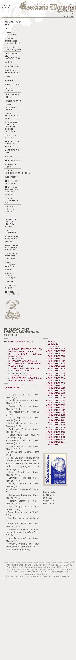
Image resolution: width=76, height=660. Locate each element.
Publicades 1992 (56, 432)
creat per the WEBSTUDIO (56, 576)
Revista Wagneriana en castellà (12, 107)
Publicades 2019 (56, 366)
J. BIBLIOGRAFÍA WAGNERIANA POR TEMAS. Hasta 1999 (25, 379)
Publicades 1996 (56, 422)
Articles (8, 156)
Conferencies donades (13, 96)
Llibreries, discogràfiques (12, 293)
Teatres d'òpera (12, 84)
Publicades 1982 (56, 437)
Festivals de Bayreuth (10, 165)
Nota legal (62, 567)
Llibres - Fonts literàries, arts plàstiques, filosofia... (11, 190)
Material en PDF (12, 151)
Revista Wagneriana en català (12, 115)
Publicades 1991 (56, 434)
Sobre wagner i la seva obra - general (12, 238)
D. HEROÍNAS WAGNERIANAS (22, 361)
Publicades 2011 (56, 385)
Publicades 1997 (56, 420)
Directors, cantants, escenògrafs (11, 275)
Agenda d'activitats (12, 33)
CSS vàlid (33, 576)
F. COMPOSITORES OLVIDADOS (23, 368)
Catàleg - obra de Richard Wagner (10, 222)
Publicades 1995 (56, 425)
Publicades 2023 (56, 356)
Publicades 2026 (56, 349)
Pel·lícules (10, 281)
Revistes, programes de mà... (11, 200)
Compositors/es (12, 66)
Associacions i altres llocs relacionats (12, 255)
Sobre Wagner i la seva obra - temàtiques (12, 247)
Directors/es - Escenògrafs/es (12, 71)
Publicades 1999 (56, 415)
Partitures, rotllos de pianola (10, 208)
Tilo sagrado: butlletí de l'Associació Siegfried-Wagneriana (11, 126)
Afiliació (10, 28)
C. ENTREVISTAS (16, 359)
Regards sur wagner (10, 136)
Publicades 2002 (56, 407)
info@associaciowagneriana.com (37, 567)
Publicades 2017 (56, 371)
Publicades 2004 (56, 403)
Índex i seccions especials (53, 344)
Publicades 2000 (56, 412)
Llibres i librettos (12, 160)
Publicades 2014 (56, 378)
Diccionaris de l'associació (12, 55)
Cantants (9, 62)
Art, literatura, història (11, 286)
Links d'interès (10, 231)
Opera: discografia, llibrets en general (10, 265)
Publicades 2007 (56, 395)
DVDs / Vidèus (11, 177)
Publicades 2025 (56, 351)
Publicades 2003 (56, 405)
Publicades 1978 (56, 439)
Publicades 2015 (56, 376)
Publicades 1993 (56, 430)
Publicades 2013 (56, 380)
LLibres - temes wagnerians (12, 182)
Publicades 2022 (56, 358)
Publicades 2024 (56, 353)
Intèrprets (9, 80)
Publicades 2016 (56, 373)
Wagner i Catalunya (9, 89)
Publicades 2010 (56, 388)
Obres (7, 76)
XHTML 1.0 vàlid (15, 576)
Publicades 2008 (56, 393)
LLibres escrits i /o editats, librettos (12, 143)
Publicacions (13, 101)
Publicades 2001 (56, 410)
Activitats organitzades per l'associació (12, 40)
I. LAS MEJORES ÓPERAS (20, 376)
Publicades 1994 (56, 427)
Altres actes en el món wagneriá (13, 48)
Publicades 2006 (56, 398)
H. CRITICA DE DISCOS (19, 373)
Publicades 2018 (56, 368)
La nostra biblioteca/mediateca (13, 172)
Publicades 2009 (56, 390)
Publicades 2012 (56, 383)
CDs (6, 215)
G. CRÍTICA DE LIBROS (19, 371)
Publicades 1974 (56, 442)
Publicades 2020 (56, 363)
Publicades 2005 (56, 400)
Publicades (54, 444)
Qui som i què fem (13, 23)
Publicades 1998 (56, 417)
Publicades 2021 (56, 361)
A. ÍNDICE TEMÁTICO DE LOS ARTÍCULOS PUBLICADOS (25, 350)
